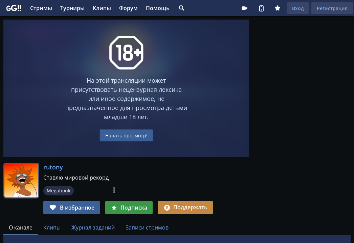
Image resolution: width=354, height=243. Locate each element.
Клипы (102, 8)
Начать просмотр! (126, 135)
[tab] (20, 227)
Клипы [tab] (52, 227)
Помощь (158, 8)
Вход (298, 8)
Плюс (277, 8)
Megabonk (58, 190)
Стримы (41, 8)
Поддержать (185, 207)
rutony (53, 167)
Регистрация (332, 8)
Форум (128, 8)
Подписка (129, 207)
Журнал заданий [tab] (93, 227)
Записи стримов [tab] (147, 227)
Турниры (72, 8)
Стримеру (244, 8)
